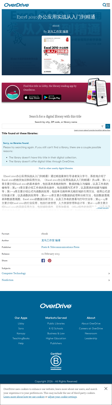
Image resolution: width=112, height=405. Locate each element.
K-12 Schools (56, 328)
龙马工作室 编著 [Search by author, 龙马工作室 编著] (57, 31)
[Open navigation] (106, 5)
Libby (21, 323)
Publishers (56, 343)
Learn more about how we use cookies (24, 397)
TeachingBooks (21, 338)
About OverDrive (91, 323)
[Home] (16, 4)
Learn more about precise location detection (92, 130)
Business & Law (56, 333)
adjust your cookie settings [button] (62, 397)
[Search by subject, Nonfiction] (56, 280)
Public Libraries (56, 323)
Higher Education (56, 338)
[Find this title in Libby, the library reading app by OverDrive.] (56, 92)
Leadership (91, 338)
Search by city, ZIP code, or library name (56, 122)
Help (21, 343)
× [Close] (106, 388)
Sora (20, 328)
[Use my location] (102, 126)
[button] (21, 318)
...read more (102, 208)
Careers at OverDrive (91, 328)
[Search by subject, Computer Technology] (56, 273)
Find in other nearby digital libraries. (56, 168)
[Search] (107, 126)
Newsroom (91, 333)
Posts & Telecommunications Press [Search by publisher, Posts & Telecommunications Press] (60, 247)
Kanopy (21, 333)
